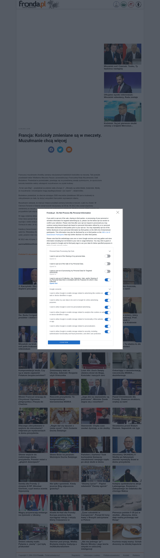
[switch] (107, 256)
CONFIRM (64, 342)
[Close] (118, 213)
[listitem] (80, 251)
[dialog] (80, 279)
